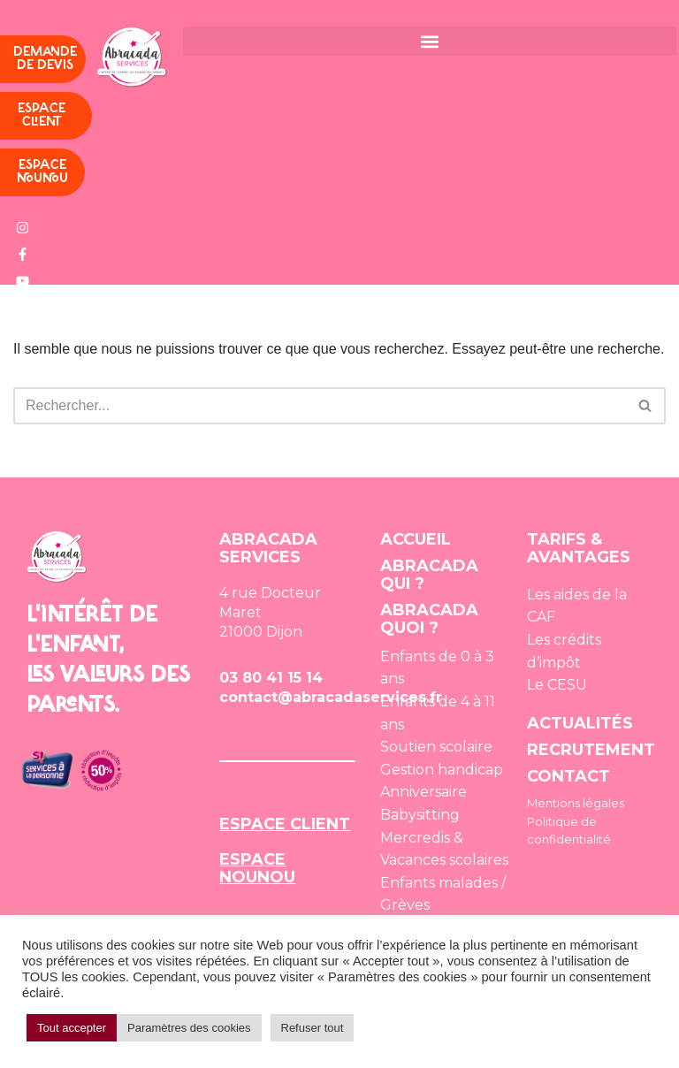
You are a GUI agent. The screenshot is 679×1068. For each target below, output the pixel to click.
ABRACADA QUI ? (429, 574)
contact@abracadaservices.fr (330, 697)
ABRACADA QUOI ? (429, 618)
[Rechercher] (319, 405)
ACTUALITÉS (580, 723)
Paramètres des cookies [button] (188, 1027)
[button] (429, 41)
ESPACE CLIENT (284, 824)
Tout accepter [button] (71, 1027)
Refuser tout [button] (312, 1027)
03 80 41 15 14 (271, 677)
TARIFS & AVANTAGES (578, 548)
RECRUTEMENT (591, 749)
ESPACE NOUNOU (257, 868)
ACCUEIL (415, 539)
